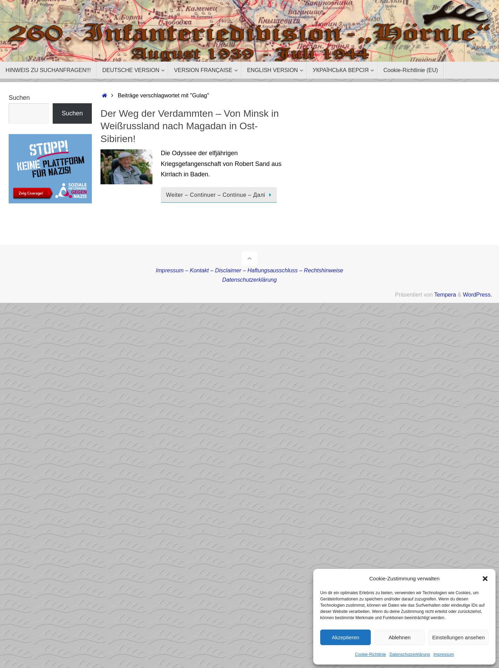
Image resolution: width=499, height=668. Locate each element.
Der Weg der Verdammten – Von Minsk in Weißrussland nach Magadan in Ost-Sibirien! (189, 126)
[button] (485, 578)
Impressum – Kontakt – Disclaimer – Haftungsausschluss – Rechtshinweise (249, 270)
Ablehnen (399, 637)
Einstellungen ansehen (458, 637)
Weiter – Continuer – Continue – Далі (220, 195)
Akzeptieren (345, 637)
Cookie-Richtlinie (370, 654)
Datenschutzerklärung (409, 654)
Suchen (19, 97)
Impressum (444, 654)
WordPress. (477, 294)
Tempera (445, 294)
